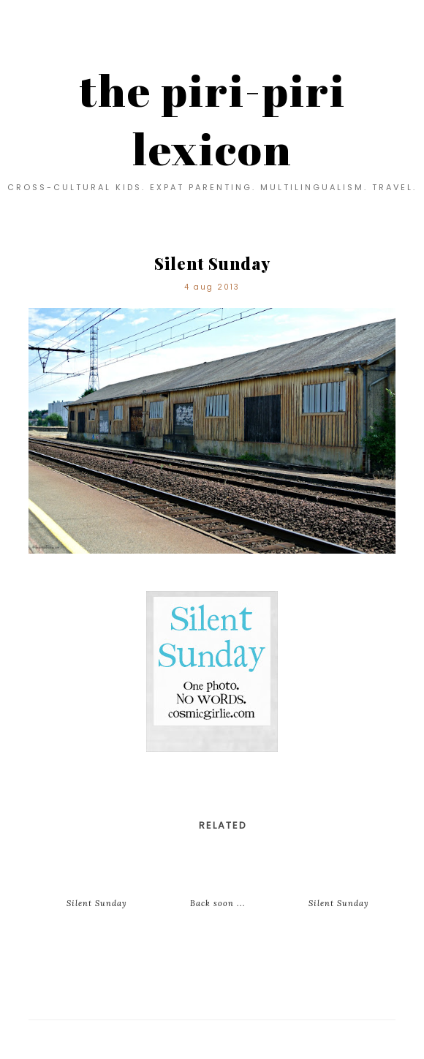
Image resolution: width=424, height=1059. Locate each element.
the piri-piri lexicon (212, 119)
